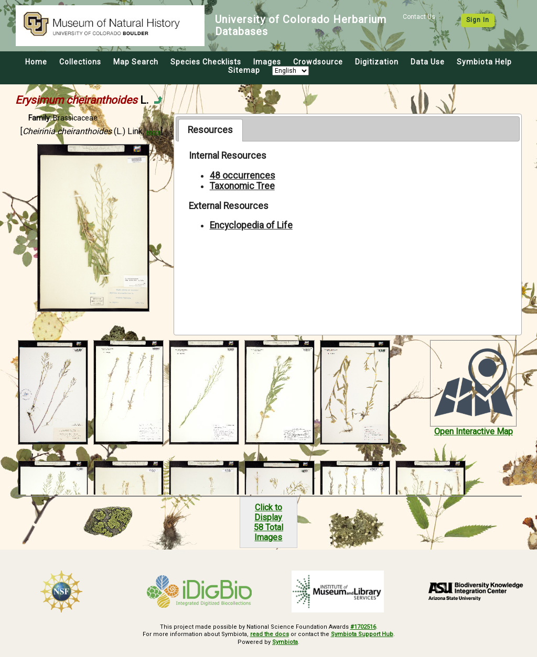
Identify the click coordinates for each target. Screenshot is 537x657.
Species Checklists (205, 62)
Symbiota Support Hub (362, 634)
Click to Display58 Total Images (268, 522)
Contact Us (419, 16)
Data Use (428, 62)
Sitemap (244, 70)
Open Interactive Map (473, 431)
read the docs (269, 634)
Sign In (477, 20)
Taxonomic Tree (242, 186)
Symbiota (285, 642)
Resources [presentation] (210, 130)
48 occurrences (242, 175)
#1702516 (363, 626)
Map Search (135, 62)
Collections (80, 62)
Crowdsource (318, 62)
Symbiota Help (484, 62)
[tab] (210, 130)
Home (36, 62)
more (153, 132)
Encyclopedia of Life (251, 225)
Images (267, 62)
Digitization (377, 62)
